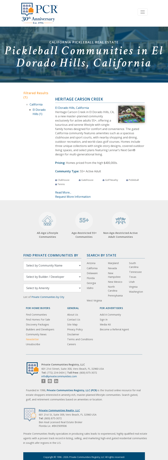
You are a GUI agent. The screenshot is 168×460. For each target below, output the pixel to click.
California (36, 104)
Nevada (112, 268)
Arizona (91, 263)
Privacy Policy (75, 329)
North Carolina (112, 288)
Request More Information (73, 197)
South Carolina (133, 265)
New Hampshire (114, 275)
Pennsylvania (115, 295)
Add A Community (110, 314)
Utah (132, 281)
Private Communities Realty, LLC (59, 410)
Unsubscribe (33, 344)
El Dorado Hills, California (72, 108)
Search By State (102, 255)
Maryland (113, 263)
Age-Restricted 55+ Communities (84, 225)
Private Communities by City (47, 297)
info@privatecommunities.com (59, 376)
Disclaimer (73, 334)
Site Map (72, 324)
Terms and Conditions (80, 339)
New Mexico (115, 281)
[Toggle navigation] (143, 12)
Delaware (92, 273)
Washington (136, 291)
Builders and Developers (40, 329)
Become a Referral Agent (114, 329)
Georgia (91, 283)
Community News (36, 334)
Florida (91, 278)
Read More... (63, 192)
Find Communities (36, 314)
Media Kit (105, 324)
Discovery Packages (37, 324)
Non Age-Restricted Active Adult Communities (120, 225)
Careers (71, 344)
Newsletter (32, 339)
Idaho (90, 288)
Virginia (133, 286)
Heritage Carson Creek (79, 99)
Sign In (104, 319)
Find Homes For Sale (38, 319)
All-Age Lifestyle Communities (47, 225)
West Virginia (94, 300)
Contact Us (73, 319)
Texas (132, 277)
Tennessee (135, 272)
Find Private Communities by (50, 255)
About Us (72, 314)
